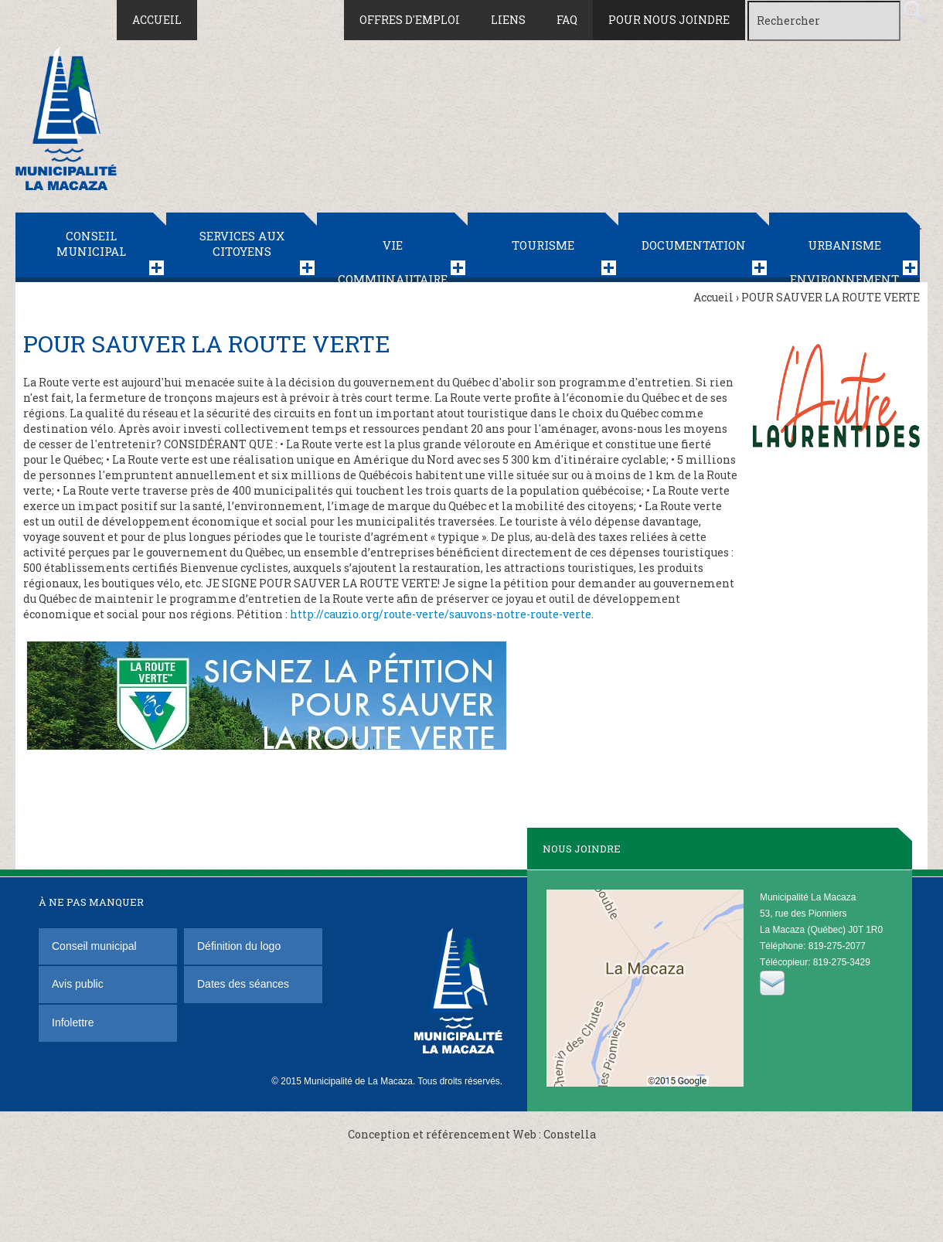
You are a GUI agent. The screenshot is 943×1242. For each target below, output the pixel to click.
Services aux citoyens (241, 243)
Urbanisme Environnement (844, 259)
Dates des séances (243, 984)
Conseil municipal (91, 243)
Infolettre (73, 1022)
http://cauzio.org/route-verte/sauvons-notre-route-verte (440, 614)
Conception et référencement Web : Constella (472, 1134)
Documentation (694, 245)
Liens (508, 19)
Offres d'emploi (409, 19)
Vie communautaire (393, 259)
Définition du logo (240, 946)
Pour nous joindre (669, 19)
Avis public (78, 984)
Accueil (157, 19)
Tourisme (543, 245)
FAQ (567, 19)
